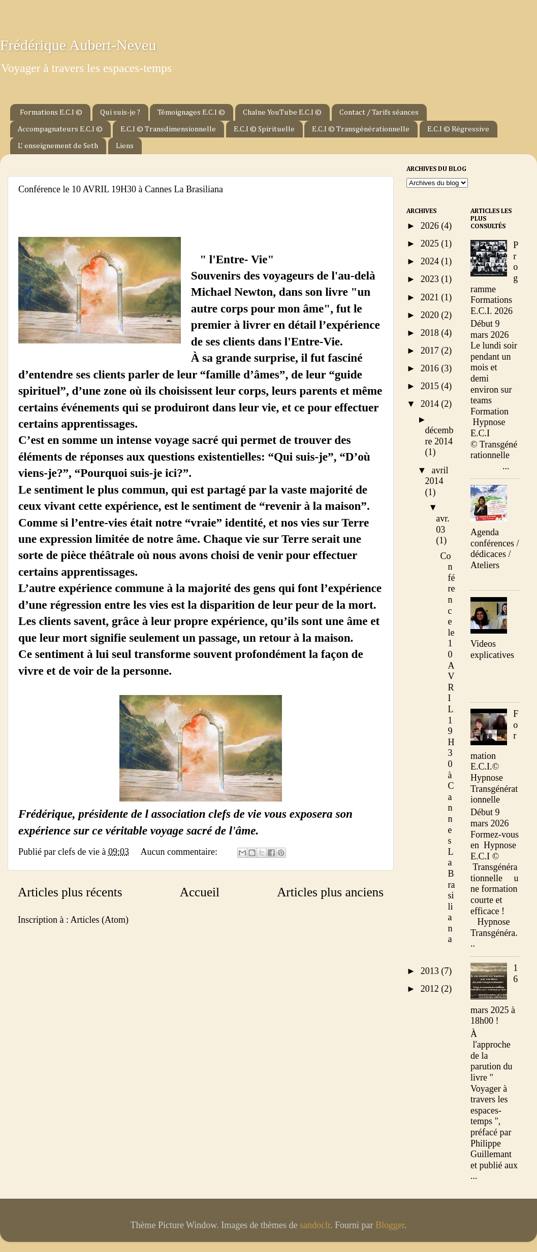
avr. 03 (443, 524)
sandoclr (315, 1225)
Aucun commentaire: (179, 852)
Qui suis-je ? (120, 112)
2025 (431, 243)
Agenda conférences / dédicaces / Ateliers (494, 548)
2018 (431, 333)
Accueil (199, 892)
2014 (431, 404)
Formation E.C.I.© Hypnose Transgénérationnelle (494, 757)
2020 (431, 315)
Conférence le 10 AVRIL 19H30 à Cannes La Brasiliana (120, 189)
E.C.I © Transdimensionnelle (168, 129)
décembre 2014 (439, 435)
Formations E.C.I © (51, 112)
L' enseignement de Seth (58, 146)
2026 (431, 226)
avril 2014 (437, 475)
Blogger (389, 1225)
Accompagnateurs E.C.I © (60, 129)
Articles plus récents (70, 892)
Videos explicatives (492, 649)
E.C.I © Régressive (458, 129)
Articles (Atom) (99, 920)
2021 (431, 297)
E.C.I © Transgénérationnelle (360, 129)
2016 (431, 368)
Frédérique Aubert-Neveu (78, 45)
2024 (431, 261)
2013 (431, 971)
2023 (431, 279)
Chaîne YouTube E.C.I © (282, 112)
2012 (431, 989)
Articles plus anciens (330, 892)
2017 (431, 350)
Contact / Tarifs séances (379, 112)
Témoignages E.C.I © (191, 112)
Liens (125, 146)
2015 (431, 386)
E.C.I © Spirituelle (264, 129)
